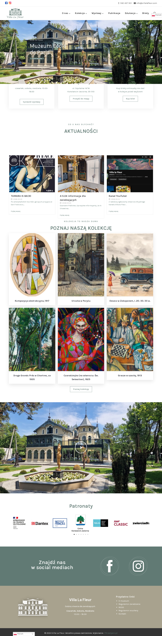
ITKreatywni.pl (111, 633)
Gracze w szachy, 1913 (130, 375)
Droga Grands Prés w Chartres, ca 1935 (32, 377)
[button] (81, 448)
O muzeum (124, 601)
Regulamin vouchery (128, 610)
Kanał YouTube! (118, 196)
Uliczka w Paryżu (81, 300)
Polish (18, 633)
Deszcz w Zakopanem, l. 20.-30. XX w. (129, 300)
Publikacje (114, 13)
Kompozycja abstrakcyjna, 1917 (32, 300)
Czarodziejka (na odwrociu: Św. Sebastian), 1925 (81, 377)
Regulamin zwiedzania (129, 604)
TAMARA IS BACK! (21, 196)
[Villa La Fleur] (15, 13)
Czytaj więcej (15, 211)
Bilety (145, 13)
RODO (121, 607)
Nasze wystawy (37, 58)
